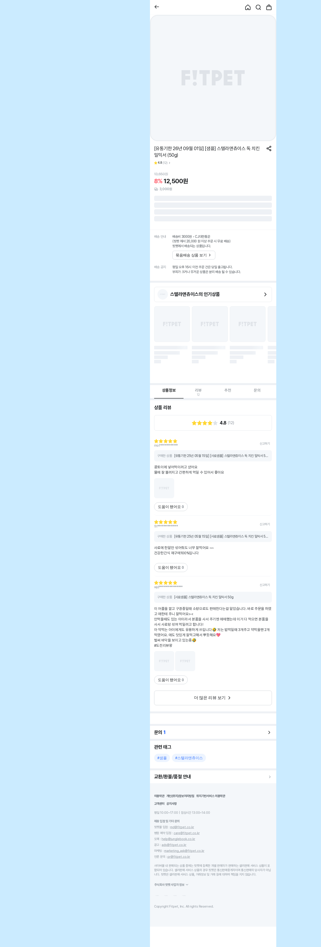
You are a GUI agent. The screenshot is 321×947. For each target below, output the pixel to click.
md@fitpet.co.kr (182, 827)
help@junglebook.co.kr (178, 839)
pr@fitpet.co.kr (179, 856)
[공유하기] (269, 148)
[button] (156, 7)
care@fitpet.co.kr (187, 833)
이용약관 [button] (159, 796)
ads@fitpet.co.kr (174, 845)
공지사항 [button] (171, 803)
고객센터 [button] (159, 803)
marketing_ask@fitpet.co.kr (184, 851)
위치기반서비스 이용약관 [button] (210, 796)
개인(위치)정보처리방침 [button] (180, 796)
